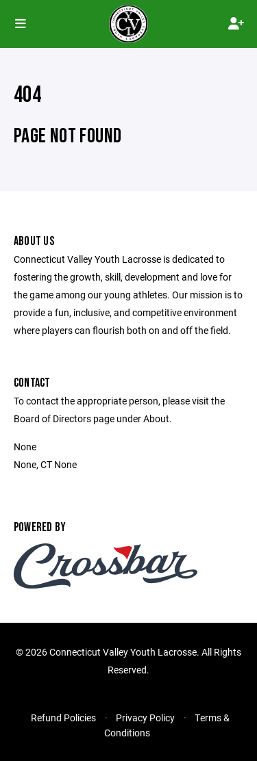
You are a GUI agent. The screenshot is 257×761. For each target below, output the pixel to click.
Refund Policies (63, 717)
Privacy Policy (145, 717)
